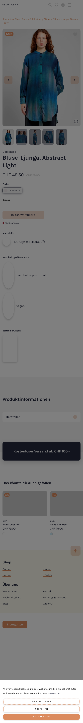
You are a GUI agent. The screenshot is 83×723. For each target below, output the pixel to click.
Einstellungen (41, 701)
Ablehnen (41, 709)
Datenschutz (55, 693)
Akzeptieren (41, 716)
